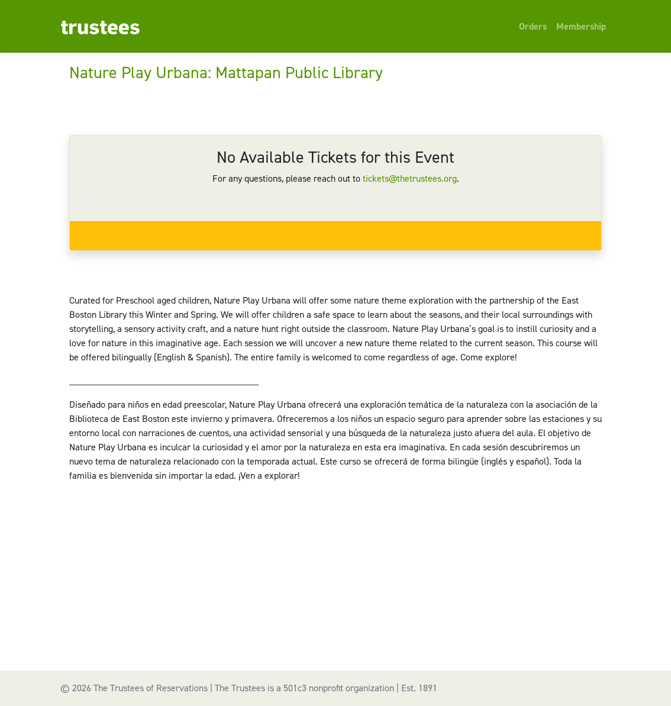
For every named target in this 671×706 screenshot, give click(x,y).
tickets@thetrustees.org (410, 178)
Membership (581, 26)
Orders (533, 26)
